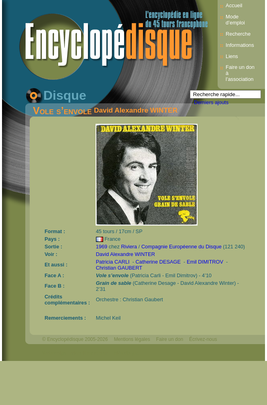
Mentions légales (132, 339)
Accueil (234, 5)
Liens (232, 56)
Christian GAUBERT (119, 268)
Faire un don (169, 339)
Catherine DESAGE (158, 262)
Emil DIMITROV (205, 262)
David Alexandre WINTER (135, 110)
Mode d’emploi (235, 20)
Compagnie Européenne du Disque (181, 247)
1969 (101, 247)
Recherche (238, 34)
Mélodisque (126, 353)
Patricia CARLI (113, 262)
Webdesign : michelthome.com (75, 353)
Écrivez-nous (203, 339)
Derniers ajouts (211, 102)
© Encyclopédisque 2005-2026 (75, 339)
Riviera (129, 247)
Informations (240, 45)
